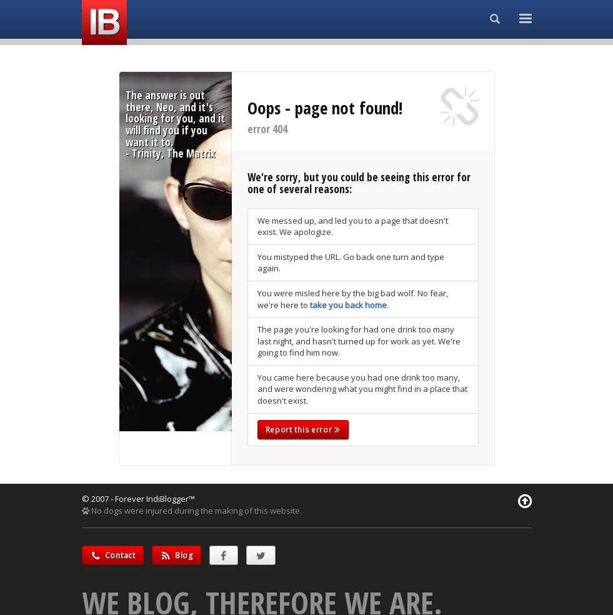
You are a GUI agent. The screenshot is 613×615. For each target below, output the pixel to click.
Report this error (303, 429)
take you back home (348, 305)
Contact (113, 555)
